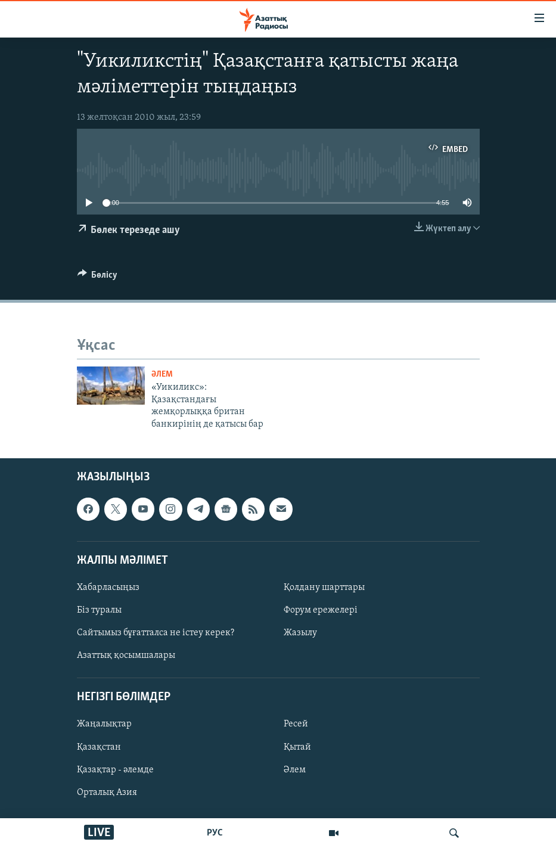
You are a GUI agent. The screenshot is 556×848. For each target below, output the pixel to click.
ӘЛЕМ (162, 374)
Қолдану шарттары (324, 587)
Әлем (295, 770)
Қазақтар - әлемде (115, 770)
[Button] (97, 277)
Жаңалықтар (104, 724)
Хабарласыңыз (108, 587)
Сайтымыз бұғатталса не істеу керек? (155, 633)
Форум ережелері (321, 610)
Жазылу (300, 633)
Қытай (297, 747)
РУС (215, 833)
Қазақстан (99, 747)
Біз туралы (99, 610)
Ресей (296, 724)
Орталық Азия (107, 792)
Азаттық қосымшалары (126, 655)
